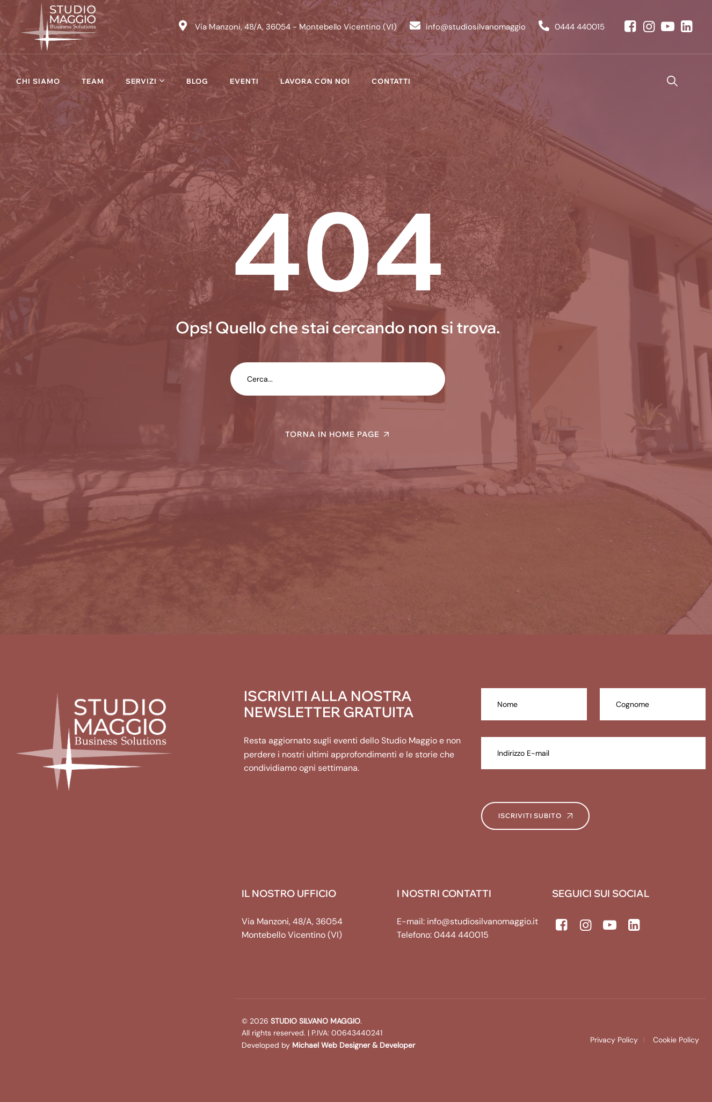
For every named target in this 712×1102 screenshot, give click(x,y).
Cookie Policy (676, 1040)
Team (93, 81)
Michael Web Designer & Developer (352, 1045)
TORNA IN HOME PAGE (332, 434)
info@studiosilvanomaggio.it (482, 921)
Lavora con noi (315, 81)
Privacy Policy (614, 1040)
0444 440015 (461, 934)
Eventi (244, 81)
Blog (197, 81)
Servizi (141, 81)
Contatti (391, 81)
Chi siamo (38, 81)
